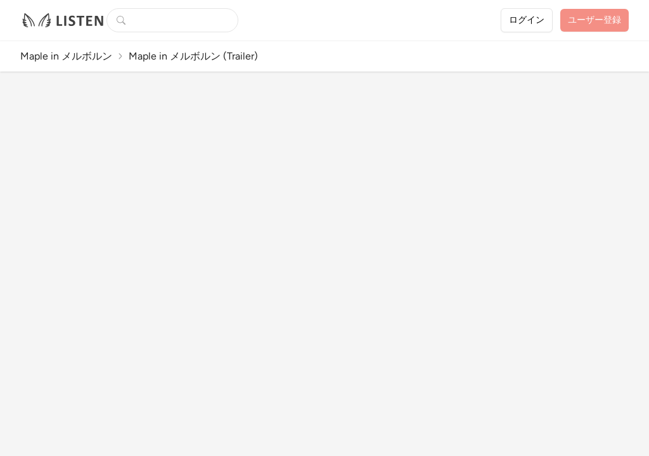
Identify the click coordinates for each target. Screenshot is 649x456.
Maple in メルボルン (66, 56)
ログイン (526, 20)
